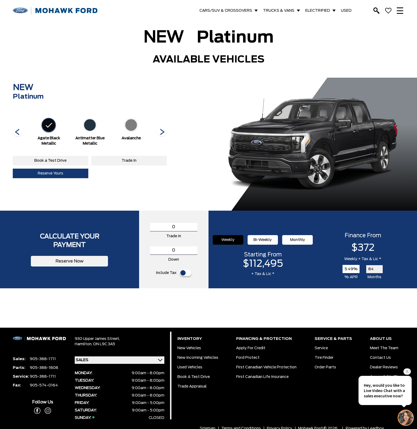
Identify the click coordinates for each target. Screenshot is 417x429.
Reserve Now (70, 261)
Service (321, 348)
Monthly (297, 240)
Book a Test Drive (50, 161)
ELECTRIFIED (317, 11)
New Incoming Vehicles (197, 358)
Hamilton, (84, 344)
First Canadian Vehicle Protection (266, 367)
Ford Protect (248, 358)
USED (346, 11)
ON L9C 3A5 (104, 344)
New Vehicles (189, 348)
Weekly (228, 240)
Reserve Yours (50, 173)
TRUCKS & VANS (278, 11)
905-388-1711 (43, 359)
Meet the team (384, 348)
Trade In (129, 161)
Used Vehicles (189, 367)
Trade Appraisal (192, 386)
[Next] (17, 132)
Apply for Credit (250, 348)
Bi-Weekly (262, 240)
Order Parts (325, 367)
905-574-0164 (44, 385)
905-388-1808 (44, 368)
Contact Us (380, 358)
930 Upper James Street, (97, 339)
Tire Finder (324, 358)
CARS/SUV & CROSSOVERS (225, 11)
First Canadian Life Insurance (262, 377)
